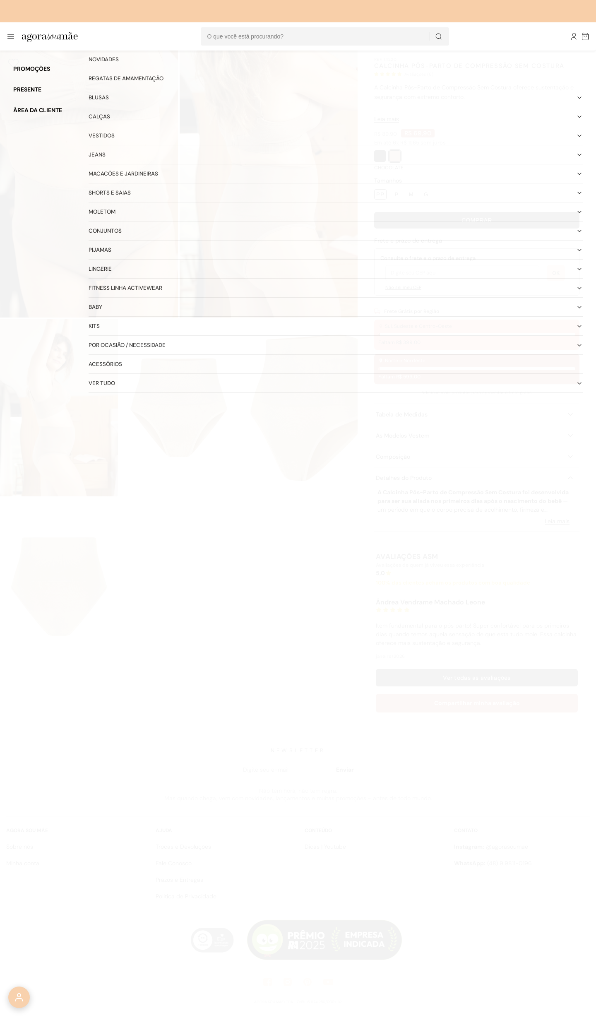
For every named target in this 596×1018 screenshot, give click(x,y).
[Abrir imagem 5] (299, 407)
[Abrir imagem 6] (59, 586)
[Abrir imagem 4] (179, 407)
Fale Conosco (174, 863)
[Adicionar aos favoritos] (13, 63)
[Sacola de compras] (585, 36)
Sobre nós (19, 846)
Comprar (476, 220)
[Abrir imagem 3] (59, 407)
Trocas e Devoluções (183, 846)
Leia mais (386, 119)
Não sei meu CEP (403, 287)
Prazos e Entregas (179, 879)
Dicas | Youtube (325, 846)
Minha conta (22, 863)
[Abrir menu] (11, 36)
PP (380, 194)
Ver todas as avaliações (476, 677)
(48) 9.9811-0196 (493, 863)
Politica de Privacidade (186, 896)
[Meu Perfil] (574, 36)
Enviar (345, 769)
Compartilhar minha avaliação (477, 703)
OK (556, 273)
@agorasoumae (491, 846)
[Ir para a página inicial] (50, 36)
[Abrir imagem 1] (89, 184)
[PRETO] (380, 156)
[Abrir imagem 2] (269, 184)
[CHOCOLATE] (395, 156)
